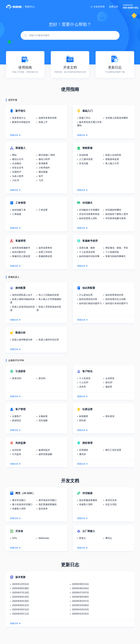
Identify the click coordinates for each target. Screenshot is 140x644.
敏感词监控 (44, 450)
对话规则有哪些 (113, 210)
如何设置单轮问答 (114, 295)
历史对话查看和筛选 (89, 214)
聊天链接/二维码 (47, 155)
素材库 (108, 387)
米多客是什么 (19, 118)
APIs (14, 538)
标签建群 (83, 416)
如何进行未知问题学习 (116, 303)
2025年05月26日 (20, 601)
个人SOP (83, 382)
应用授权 (83, 450)
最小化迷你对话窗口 (22, 504)
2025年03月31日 (20, 609)
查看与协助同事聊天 (115, 256)
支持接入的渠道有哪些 (116, 118)
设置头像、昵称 (87, 248)
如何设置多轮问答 (88, 299)
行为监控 (16, 454)
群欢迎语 (109, 416)
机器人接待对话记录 (49, 339)
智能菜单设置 (112, 159)
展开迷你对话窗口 (48, 500)
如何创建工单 (19, 210)
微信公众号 (17, 159)
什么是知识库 (86, 295)
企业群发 (109, 378)
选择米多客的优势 (48, 118)
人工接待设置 (86, 159)
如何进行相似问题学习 (90, 303)
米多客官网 (99, 7)
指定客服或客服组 (48, 504)
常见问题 (83, 163)
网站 (14, 155)
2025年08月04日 (80, 588)
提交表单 (43, 508)
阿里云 (82, 538)
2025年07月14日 (20, 592)
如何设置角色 (45, 248)
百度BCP (16, 172)
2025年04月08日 (80, 605)
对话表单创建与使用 (115, 218)
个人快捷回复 (112, 252)
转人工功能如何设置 (49, 295)
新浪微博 (43, 163)
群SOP (108, 382)
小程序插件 (44, 167)
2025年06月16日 (20, 597)
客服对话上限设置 (21, 256)
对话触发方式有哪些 (89, 210)
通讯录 (82, 454)
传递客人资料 (19, 508)
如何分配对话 (19, 252)
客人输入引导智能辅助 (50, 299)
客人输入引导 (112, 163)
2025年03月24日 (80, 609)
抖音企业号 (17, 167)
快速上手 (43, 122)
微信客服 (43, 172)
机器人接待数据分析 (22, 339)
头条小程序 (17, 176)
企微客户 (16, 416)
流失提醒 (43, 420)
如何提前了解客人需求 (116, 214)
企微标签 (43, 416)
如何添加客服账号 (21, 248)
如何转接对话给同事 (89, 256)
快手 (41, 176)
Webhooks (44, 538)
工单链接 (16, 214)
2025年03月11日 (20, 614)
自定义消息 (111, 504)
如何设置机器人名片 (22, 295)
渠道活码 (16, 378)
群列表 (82, 420)
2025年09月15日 (80, 584)
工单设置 (43, 210)
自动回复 (83, 155)
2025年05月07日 (80, 601)
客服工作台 (84, 118)
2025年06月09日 (80, 597)
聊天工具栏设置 (113, 450)
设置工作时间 (45, 252)
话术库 (82, 387)
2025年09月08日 (20, 588)
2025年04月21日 (20, 605)
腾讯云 (108, 538)
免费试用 (113, 7)
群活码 (42, 378)
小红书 (15, 180)
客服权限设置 (45, 256)
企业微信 (16, 163)
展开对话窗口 (19, 500)
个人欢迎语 (84, 378)
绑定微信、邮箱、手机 (116, 248)
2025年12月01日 (20, 584)
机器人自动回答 (113, 155)
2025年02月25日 (80, 614)
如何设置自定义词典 (115, 299)
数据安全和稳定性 (21, 122)
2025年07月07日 (80, 592)
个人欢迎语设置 (87, 252)
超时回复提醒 (45, 454)
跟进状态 (16, 420)
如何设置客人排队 (88, 218)
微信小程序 (44, 159)
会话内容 (16, 450)
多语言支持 (111, 500)
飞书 (41, 180)
